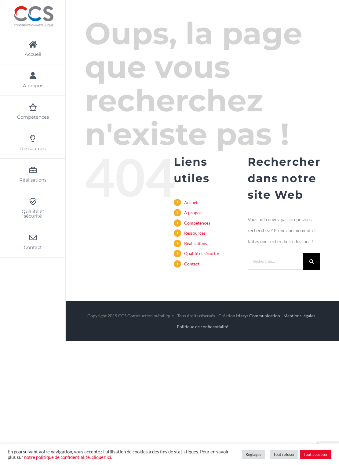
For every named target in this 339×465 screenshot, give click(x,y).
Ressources (195, 233)
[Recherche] (311, 261)
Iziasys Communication (258, 315)
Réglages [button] (253, 454)
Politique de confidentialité (202, 326)
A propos (193, 212)
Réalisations (195, 243)
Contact (191, 263)
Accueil (191, 202)
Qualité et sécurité (201, 253)
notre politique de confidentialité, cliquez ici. (68, 457)
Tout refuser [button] (284, 454)
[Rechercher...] (275, 261)
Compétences (197, 222)
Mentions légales (299, 315)
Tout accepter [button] (316, 454)
